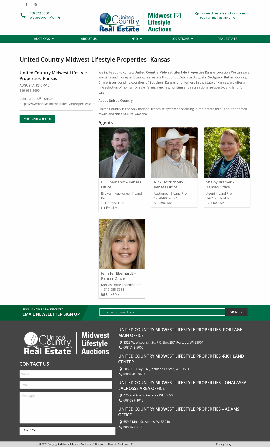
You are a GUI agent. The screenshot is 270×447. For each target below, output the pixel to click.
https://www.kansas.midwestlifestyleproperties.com (57, 104)
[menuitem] (43, 38)
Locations (180, 39)
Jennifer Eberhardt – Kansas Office (118, 276)
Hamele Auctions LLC (120, 444)
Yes (34, 430)
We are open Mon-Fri (45, 15)
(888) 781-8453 (131, 374)
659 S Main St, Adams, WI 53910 (144, 422)
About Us (89, 39)
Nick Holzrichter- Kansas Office (168, 184)
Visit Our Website (37, 118)
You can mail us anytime (217, 15)
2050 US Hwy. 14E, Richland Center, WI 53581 (153, 369)
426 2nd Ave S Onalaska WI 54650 (145, 395)
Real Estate (227, 39)
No (26, 430)
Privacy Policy (224, 444)
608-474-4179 (130, 427)
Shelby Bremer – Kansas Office (220, 184)
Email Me (110, 208)
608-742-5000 (130, 347)
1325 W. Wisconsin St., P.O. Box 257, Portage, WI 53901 (160, 342)
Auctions (42, 39)
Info (134, 39)
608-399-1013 (130, 400)
